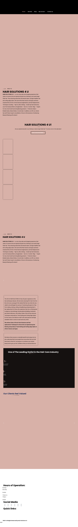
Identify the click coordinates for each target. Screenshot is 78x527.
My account (6, 516)
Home (4, 511)
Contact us (6, 518)
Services (5, 513)
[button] (3, 280)
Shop (4, 514)
